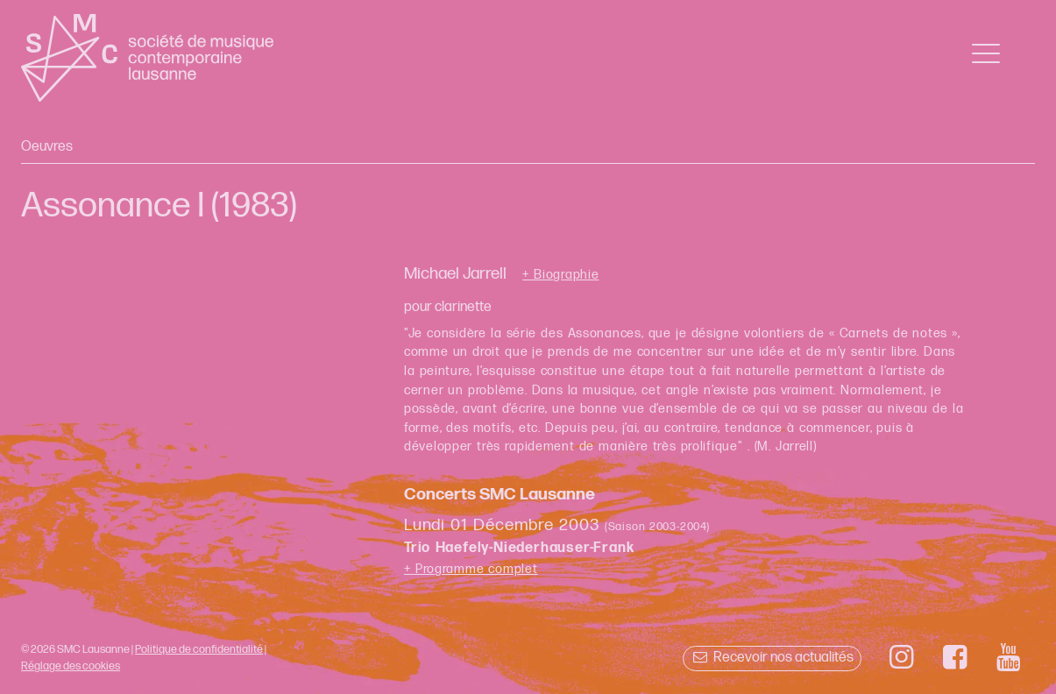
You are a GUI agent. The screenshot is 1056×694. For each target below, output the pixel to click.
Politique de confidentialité (199, 649)
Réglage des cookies (70, 666)
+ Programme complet (471, 569)
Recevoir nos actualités (772, 657)
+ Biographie (560, 275)
